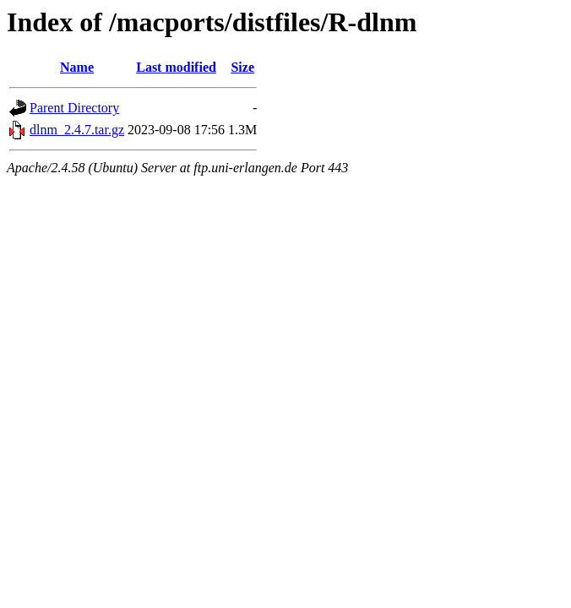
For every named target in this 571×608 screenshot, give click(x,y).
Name (77, 67)
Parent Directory (74, 107)
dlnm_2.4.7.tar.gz (77, 129)
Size (242, 67)
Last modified (176, 67)
